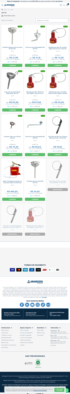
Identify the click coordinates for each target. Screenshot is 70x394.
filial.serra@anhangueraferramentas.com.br (59, 338)
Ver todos (53, 345)
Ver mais (44, 297)
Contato (22, 345)
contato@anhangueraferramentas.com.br (12, 315)
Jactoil (11, 9)
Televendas (55, 328)
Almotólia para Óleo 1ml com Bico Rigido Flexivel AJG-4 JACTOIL (57, 48)
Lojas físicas (4, 332)
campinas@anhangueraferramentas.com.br (59, 333)
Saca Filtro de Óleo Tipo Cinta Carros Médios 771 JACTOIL (57, 181)
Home (5, 9)
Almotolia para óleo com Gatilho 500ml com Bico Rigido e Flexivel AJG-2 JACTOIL (57, 93)
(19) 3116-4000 (9, 314)
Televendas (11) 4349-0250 (58, 342)
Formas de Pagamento (26, 332)
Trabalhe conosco (6, 335)
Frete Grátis (40, 330)
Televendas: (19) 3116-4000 (58, 332)
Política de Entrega (25, 340)
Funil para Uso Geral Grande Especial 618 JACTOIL (12, 92)
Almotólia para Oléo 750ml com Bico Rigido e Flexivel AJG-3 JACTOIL (35, 93)
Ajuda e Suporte (26, 328)
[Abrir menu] (2, 5)
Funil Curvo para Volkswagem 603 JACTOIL (35, 48)
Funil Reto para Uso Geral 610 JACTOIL (35, 181)
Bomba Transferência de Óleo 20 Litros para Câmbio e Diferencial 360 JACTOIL (12, 182)
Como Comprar (24, 330)
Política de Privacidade (26, 342)
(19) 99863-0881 (55, 315)
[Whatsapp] (66, 390)
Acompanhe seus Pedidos (8, 345)
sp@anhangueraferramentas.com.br (57, 343)
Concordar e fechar (59, 389)
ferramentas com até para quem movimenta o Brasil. (35, 1)
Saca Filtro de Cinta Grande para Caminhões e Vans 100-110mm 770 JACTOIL (12, 227)
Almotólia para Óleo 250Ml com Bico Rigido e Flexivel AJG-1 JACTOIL (35, 227)
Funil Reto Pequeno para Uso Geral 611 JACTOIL (12, 48)
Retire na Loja (41, 332)
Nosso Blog (4, 347)
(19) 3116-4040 (31, 314)
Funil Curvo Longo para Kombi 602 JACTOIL (35, 137)
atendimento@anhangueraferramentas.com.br (35, 315)
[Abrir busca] (64, 5)
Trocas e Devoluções (26, 337)
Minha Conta (4, 342)
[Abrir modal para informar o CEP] (60, 5)
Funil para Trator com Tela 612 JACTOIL (12, 137)
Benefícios (41, 328)
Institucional (6, 328)
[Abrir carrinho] (67, 5)
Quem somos (5, 330)
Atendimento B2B (6, 337)
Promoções (40, 335)
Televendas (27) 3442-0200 (58, 337)
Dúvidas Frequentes (25, 335)
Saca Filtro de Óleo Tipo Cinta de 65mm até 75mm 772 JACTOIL (57, 137)
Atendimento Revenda (7, 340)
